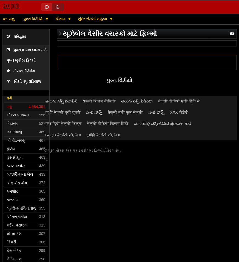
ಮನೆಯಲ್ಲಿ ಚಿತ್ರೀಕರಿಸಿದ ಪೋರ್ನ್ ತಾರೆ (162, 123)
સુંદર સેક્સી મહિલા (93, 19)
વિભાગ (60, 19)
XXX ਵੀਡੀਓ (179, 112)
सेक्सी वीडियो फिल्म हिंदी (108, 123)
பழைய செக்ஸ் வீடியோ (63, 135)
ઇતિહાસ (16, 37)
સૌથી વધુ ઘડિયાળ (24, 82)
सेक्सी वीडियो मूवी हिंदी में (179, 101)
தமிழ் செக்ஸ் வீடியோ (103, 135)
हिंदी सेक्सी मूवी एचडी (63, 112)
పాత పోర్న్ (94, 112)
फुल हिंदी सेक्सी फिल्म (63, 123)
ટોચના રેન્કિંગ (21, 71)
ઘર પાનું (8, 19)
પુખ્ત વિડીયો (33, 19)
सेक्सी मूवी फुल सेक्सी (125, 112)
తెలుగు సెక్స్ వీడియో (137, 101)
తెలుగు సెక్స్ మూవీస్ (61, 101)
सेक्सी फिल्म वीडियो (99, 101)
